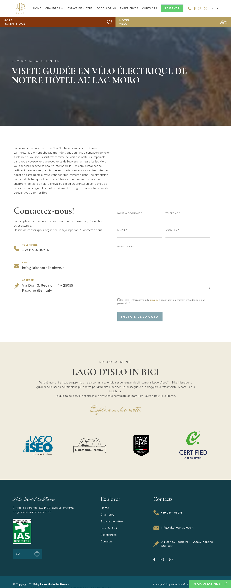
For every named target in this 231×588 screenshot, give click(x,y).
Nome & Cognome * (139, 216)
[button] (214, 8)
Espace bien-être (112, 521)
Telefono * (187, 216)
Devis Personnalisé (210, 584)
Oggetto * (187, 233)
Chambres (107, 514)
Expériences (108, 534)
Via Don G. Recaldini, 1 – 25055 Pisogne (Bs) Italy (183, 543)
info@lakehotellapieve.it (173, 528)
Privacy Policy (161, 584)
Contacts (106, 541)
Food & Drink (109, 528)
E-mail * (139, 233)
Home (105, 508)
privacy (154, 300)
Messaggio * (163, 267)
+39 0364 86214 (167, 512)
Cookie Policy (182, 584)
